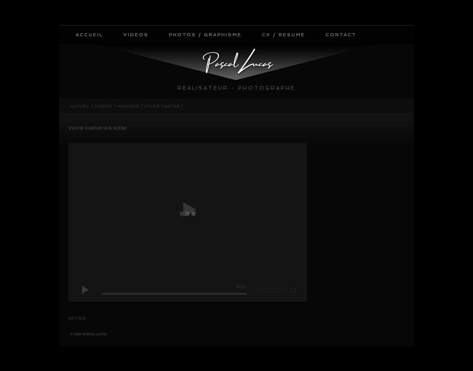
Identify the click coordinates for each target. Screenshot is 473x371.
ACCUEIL (89, 34)
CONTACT (341, 34)
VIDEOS (136, 34)
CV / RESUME (283, 34)
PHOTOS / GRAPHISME (205, 34)
